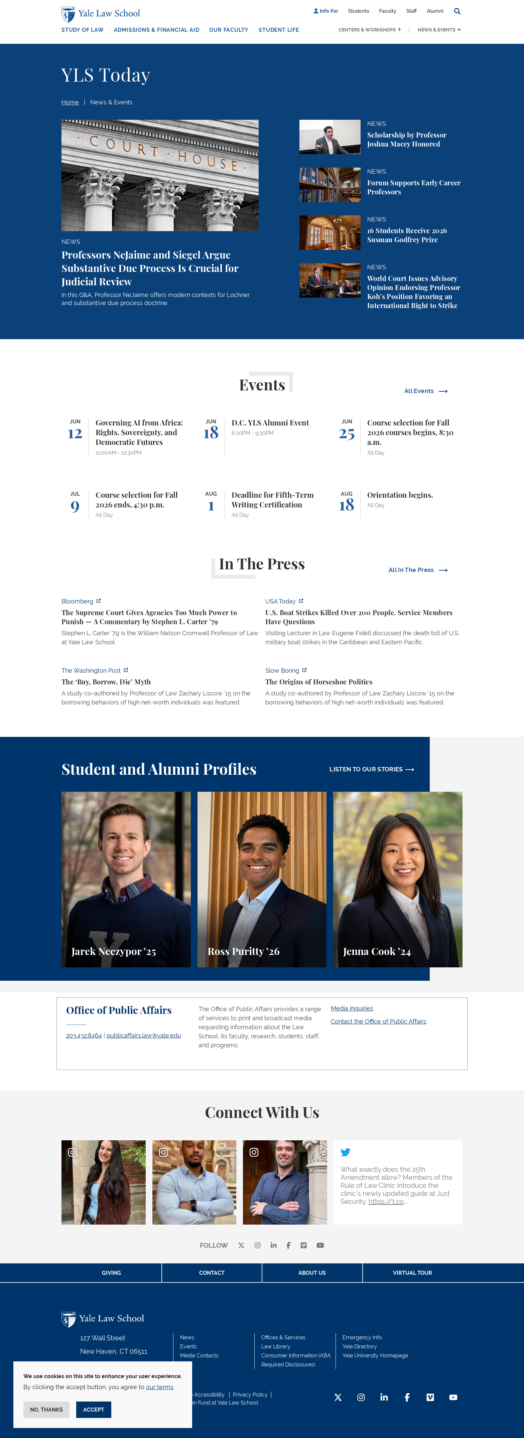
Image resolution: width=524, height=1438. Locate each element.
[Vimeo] (304, 1245)
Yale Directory (360, 1346)
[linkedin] (274, 1245)
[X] (241, 1245)
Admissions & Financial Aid (157, 30)
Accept (93, 1410)
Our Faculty (229, 30)
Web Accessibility (203, 1395)
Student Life (279, 30)
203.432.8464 (84, 1035)
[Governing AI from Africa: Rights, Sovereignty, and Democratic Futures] (126, 437)
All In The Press (412, 569)
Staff (411, 11)
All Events (419, 390)
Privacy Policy (250, 1395)
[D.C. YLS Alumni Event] (262, 437)
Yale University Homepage (375, 1355)
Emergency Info (362, 1337)
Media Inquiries (352, 1008)
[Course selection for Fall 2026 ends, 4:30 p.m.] (126, 504)
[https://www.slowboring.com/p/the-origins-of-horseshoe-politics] (364, 688)
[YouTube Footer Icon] (453, 1398)
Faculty (387, 11)
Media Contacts (199, 1355)
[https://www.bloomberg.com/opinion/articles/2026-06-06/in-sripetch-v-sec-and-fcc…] (160, 623)
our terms (159, 1387)
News (187, 1337)
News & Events (436, 29)
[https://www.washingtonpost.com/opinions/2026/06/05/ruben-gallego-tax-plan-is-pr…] (160, 688)
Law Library (275, 1346)
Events (188, 1346)
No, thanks (46, 1410)
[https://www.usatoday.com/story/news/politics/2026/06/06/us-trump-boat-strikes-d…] (364, 623)
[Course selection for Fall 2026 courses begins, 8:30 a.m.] (398, 437)
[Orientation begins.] (398, 504)
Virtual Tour (412, 1273)
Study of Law (82, 30)
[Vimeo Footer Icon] (430, 1398)
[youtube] (320, 1245)
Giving (111, 1273)
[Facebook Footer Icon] (407, 1398)
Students (358, 11)
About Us (312, 1273)
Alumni (435, 11)
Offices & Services (283, 1337)
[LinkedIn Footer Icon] (384, 1398)
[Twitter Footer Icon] (338, 1398)
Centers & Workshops (367, 29)
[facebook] (288, 1245)
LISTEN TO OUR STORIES (366, 769)
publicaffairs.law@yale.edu (144, 1035)
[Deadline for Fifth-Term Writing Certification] (262, 504)
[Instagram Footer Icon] (361, 1398)
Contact (212, 1273)
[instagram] (258, 1245)
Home (70, 102)
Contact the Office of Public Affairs (378, 1021)
